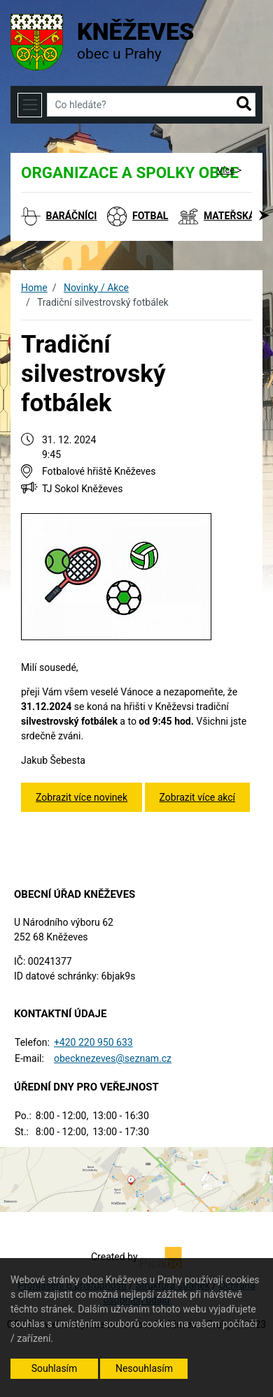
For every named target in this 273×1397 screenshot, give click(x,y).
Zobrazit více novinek (81, 797)
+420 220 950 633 (93, 1042)
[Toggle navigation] (30, 105)
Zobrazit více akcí (197, 797)
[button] (244, 104)
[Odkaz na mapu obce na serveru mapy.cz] (136, 1178)
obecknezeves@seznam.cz (113, 1058)
